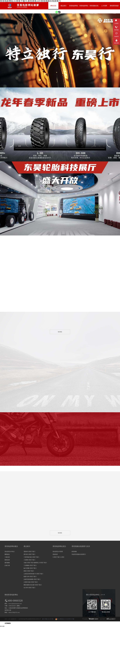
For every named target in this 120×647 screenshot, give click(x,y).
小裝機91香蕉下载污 (29, 560)
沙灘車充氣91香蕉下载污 (31, 582)
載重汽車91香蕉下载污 (30, 576)
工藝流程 (7, 557)
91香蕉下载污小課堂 (58, 557)
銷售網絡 (74, 551)
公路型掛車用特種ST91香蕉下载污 (33, 573)
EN (51, 12)
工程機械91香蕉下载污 (30, 565)
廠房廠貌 (7, 562)
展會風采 (55, 554)
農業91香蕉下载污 (29, 571)
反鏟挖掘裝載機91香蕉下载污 (32, 579)
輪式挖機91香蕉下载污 (30, 568)
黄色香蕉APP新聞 (58, 551)
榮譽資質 (7, 560)
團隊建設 (7, 554)
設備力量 (7, 565)
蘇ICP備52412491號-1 (48, 619)
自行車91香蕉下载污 (29, 587)
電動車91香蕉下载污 (29, 551)
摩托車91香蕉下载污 (29, 554)
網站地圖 (2, 626)
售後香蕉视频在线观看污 (79, 554)
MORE (60, 332)
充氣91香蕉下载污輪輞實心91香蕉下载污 (35, 562)
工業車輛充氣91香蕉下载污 (31, 557)
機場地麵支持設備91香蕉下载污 (33, 585)
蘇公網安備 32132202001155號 (64, 619)
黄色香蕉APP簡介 (10, 551)
